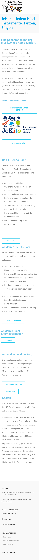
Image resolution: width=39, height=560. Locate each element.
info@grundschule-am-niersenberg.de (16, 499)
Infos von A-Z (8, 544)
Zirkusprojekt (6, 519)
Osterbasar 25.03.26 (9, 514)
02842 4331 (7, 502)
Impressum (7, 537)
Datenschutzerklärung (11, 540)
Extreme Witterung (8, 524)
